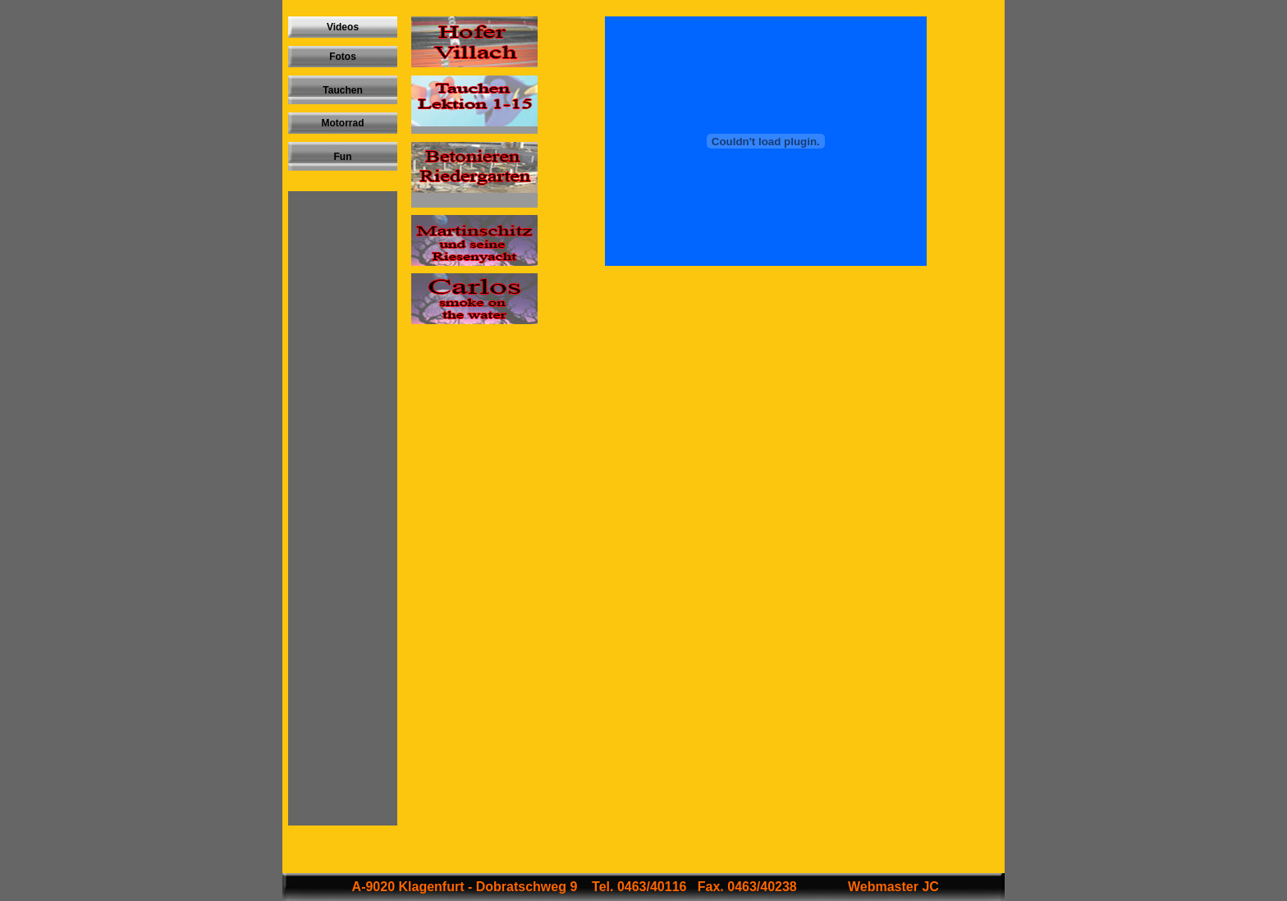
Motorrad (343, 123)
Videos (343, 27)
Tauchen (342, 90)
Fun (343, 156)
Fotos (342, 56)
